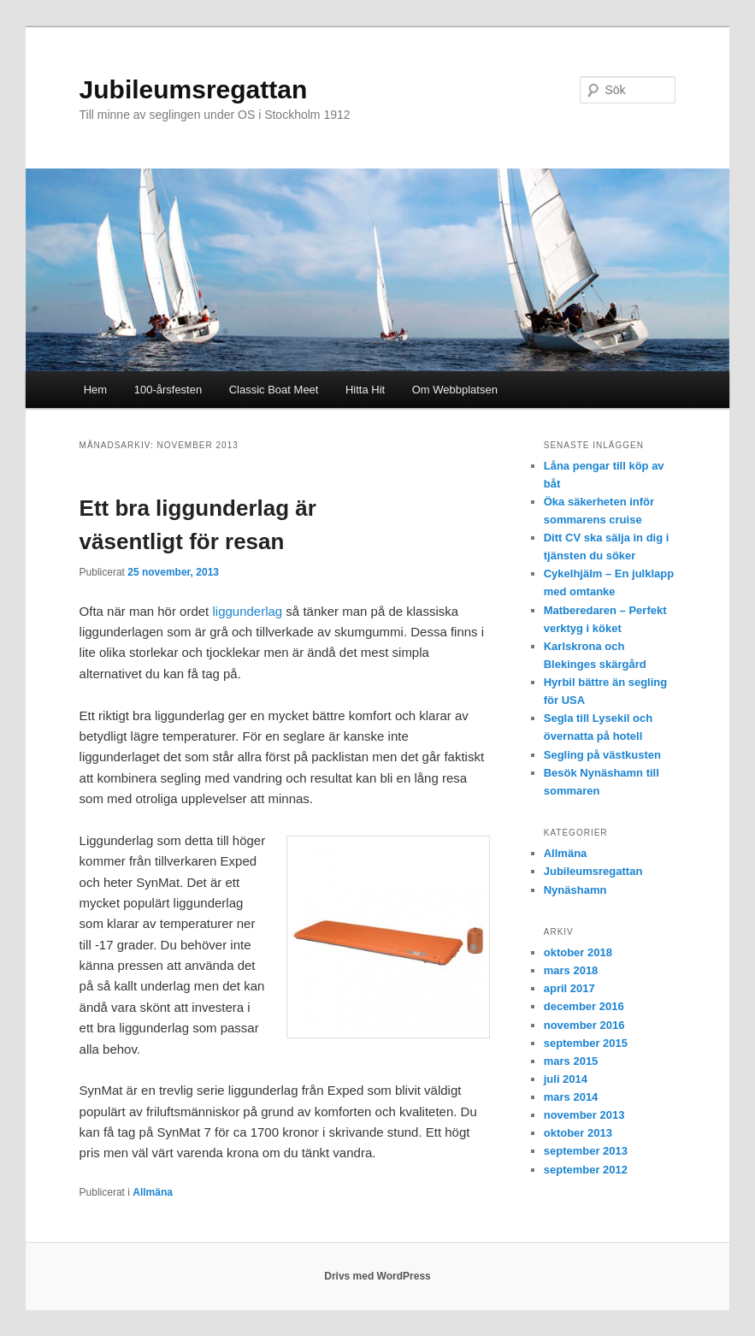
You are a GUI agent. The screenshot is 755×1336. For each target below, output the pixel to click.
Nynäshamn (575, 890)
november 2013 (584, 1114)
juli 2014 (565, 1079)
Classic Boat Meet (274, 389)
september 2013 (586, 1150)
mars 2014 (571, 1097)
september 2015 (586, 1043)
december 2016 (584, 1006)
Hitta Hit (365, 389)
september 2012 (586, 1169)
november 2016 (584, 1025)
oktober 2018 (578, 952)
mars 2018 (571, 970)
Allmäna (153, 1192)
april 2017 (569, 988)
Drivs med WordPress (377, 1276)
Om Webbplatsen (455, 389)
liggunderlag (247, 611)
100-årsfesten (168, 389)
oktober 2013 (578, 1132)
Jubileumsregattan (194, 89)
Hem (95, 389)
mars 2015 (571, 1061)
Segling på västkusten (602, 754)
